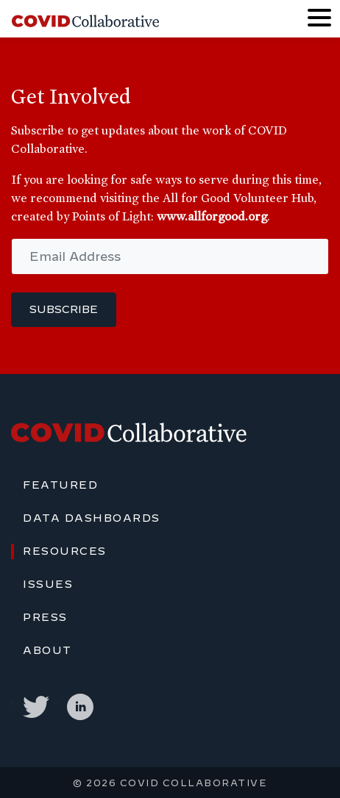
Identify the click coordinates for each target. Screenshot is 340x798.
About (47, 650)
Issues (48, 584)
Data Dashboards (91, 518)
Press (45, 617)
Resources (65, 551)
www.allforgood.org (212, 216)
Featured (60, 485)
